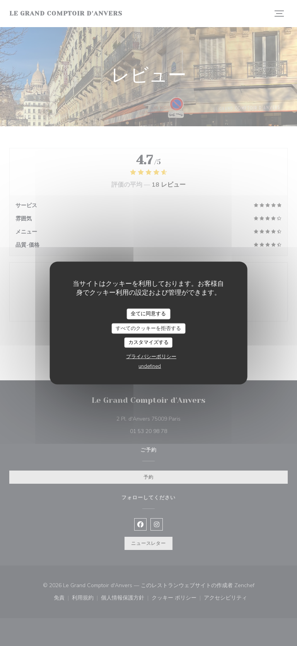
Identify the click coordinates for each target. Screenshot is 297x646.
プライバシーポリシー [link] (151, 356)
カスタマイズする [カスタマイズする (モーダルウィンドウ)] (148, 342)
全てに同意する (148, 313)
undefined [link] (149, 366)
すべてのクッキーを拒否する (148, 328)
